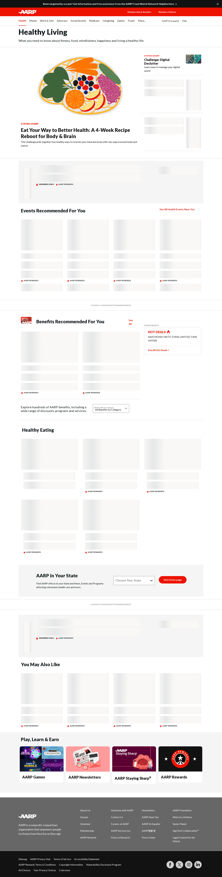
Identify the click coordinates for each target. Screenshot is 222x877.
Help (184, 20)
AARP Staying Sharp (133, 778)
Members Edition (167, 12)
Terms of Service (62, 859)
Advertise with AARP (122, 810)
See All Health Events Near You (177, 209)
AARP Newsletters (84, 777)
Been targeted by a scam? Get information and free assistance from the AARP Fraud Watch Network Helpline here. (108, 3)
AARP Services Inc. (121, 830)
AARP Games (33, 777)
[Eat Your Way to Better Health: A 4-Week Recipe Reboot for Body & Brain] (80, 99)
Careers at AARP (120, 823)
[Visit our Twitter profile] (179, 864)
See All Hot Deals (157, 350)
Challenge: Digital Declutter (157, 61)
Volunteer (85, 823)
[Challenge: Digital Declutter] (172, 64)
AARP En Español (170, 21)
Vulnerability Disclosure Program (103, 864)
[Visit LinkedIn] (198, 864)
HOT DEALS (157, 332)
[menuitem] (22, 22)
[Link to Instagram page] (188, 864)
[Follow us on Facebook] (170, 864)
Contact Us (117, 817)
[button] (193, 15)
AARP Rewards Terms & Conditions (37, 864)
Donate (84, 817)
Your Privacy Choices (45, 870)
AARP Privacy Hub (40, 859)
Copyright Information (71, 864)
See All (131, 322)
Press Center (148, 837)
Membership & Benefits (139, 12)
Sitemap (22, 859)
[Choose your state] (134, 580)
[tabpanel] (183, 20)
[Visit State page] (173, 579)
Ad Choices (24, 870)
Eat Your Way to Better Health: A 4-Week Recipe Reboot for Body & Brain (75, 133)
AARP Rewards (174, 777)
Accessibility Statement (86, 859)
